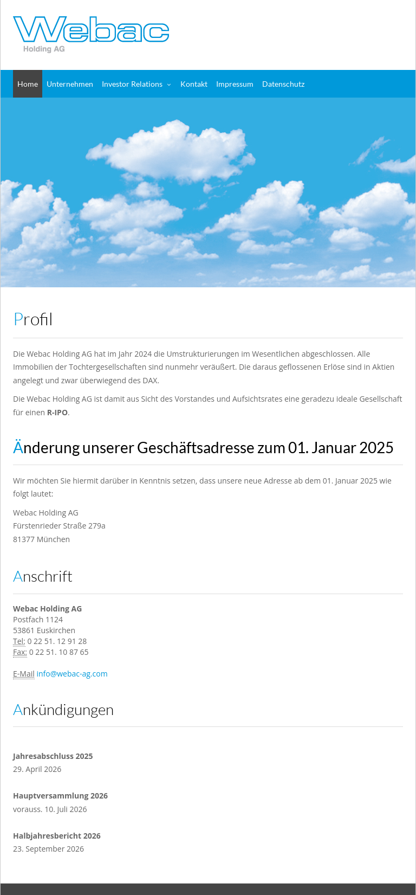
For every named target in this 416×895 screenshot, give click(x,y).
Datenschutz (283, 83)
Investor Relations (132, 83)
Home (27, 83)
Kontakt (193, 83)
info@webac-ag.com (71, 673)
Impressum (234, 83)
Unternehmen (70, 83)
